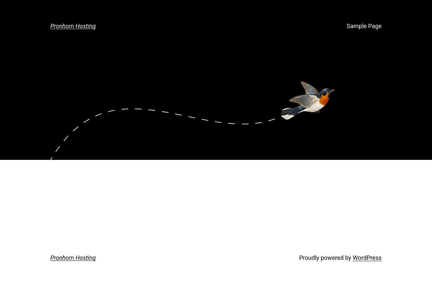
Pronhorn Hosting (73, 26)
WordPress (367, 257)
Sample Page (364, 26)
